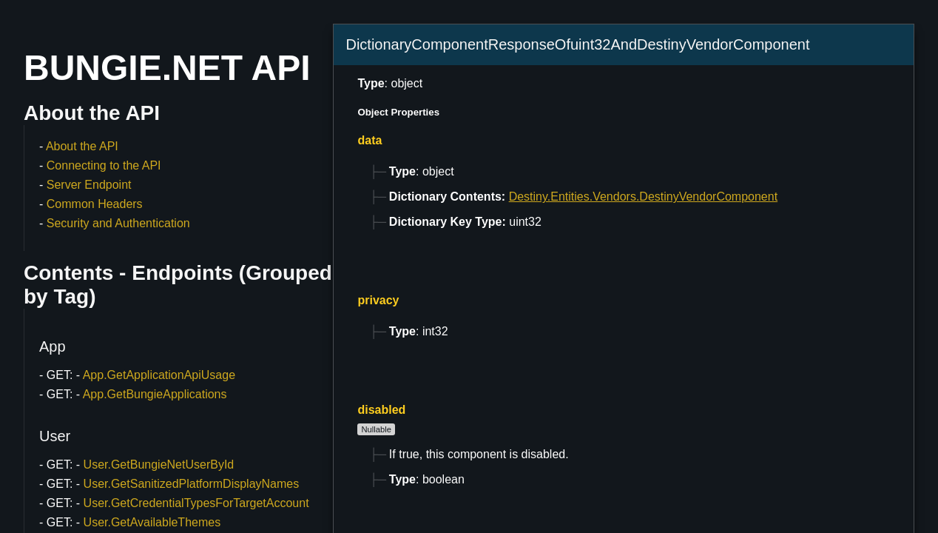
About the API (82, 146)
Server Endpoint (89, 184)
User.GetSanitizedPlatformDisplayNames (192, 483)
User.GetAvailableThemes (152, 522)
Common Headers (95, 204)
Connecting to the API (104, 165)
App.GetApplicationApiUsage (159, 375)
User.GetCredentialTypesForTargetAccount (196, 503)
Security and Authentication (118, 223)
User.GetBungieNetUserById (159, 464)
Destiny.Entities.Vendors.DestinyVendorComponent (643, 196)
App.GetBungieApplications (155, 394)
